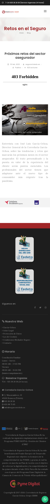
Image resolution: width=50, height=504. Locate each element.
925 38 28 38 (9, 401)
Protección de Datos (12, 333)
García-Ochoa (9, 327)
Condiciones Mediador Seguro (16, 340)
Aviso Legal (8, 330)
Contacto (7, 343)
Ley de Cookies (10, 337)
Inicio (21, 33)
